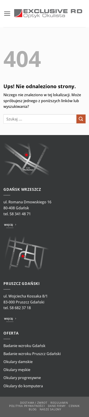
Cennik (74, 406)
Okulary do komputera (23, 385)
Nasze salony (50, 409)
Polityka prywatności (27, 406)
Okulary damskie (18, 361)
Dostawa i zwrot (33, 403)
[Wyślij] (81, 118)
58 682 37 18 (20, 307)
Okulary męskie (16, 369)
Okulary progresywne (22, 377)
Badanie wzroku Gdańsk (24, 345)
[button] (7, 13)
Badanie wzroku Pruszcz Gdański (32, 353)
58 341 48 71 (20, 213)
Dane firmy (57, 406)
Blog (33, 409)
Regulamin (59, 403)
